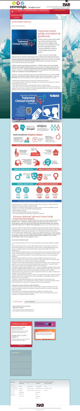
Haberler (20, 386)
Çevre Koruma (38, 390)
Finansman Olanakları (31, 390)
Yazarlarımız (21, 388)
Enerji (37, 394)
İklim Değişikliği (38, 386)
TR (66, 1)
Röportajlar (21, 390)
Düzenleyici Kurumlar (47, 388)
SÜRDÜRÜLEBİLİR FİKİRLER (59, 10)
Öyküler (21, 365)
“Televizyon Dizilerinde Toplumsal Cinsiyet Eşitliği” (26, 59)
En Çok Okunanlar (18, 302)
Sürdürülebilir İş (30, 386)
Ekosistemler (38, 392)
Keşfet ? (21, 358)
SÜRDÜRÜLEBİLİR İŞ (43, 10)
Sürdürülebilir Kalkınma (21, 21)
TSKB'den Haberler (31, 388)
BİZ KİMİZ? (13, 382)
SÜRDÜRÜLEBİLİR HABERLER (31, 10)
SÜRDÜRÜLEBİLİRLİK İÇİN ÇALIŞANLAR (16, 16)
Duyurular (46, 390)
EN (68, 1)
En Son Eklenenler (30, 302)
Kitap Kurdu (21, 372)
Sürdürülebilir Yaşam (39, 388)
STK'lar (45, 386)
